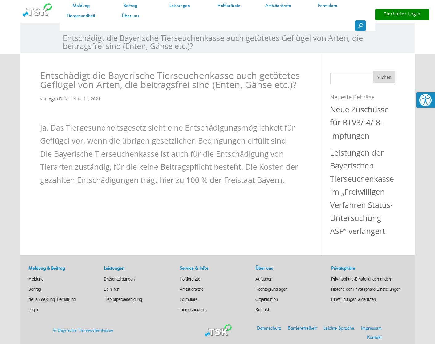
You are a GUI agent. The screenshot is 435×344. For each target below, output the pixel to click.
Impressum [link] (371, 328)
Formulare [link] (327, 5)
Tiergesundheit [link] (81, 16)
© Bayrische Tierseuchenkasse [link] (83, 330)
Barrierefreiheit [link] (302, 328)
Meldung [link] (81, 5)
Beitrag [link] (130, 5)
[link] (425, 100)
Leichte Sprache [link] (338, 328)
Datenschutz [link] (269, 328)
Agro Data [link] (59, 99)
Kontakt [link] (374, 337)
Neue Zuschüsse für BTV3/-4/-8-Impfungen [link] (359, 122)
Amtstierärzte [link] (278, 5)
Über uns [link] (130, 16)
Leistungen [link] (179, 5)
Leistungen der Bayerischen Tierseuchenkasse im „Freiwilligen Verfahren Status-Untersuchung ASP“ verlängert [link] (362, 191)
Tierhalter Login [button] (402, 14)
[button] (384, 77)
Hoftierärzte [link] (229, 5)
